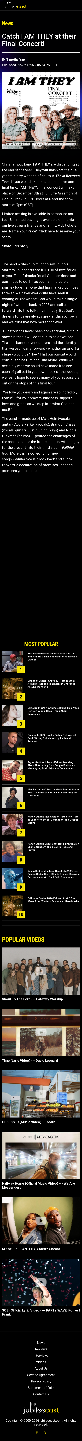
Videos (41, 1362)
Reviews (41, 1349)
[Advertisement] (41, 621)
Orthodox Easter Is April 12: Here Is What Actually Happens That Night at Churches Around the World (51, 683)
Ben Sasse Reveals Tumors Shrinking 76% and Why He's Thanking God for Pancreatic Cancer (52, 656)
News (41, 1343)
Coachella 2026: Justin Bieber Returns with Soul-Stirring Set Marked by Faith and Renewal (52, 738)
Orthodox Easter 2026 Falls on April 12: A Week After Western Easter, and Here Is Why (53, 900)
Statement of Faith (41, 1388)
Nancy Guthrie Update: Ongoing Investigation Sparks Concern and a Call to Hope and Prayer (53, 846)
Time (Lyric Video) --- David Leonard (30, 1060)
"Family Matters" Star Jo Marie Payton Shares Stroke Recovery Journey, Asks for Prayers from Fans (53, 792)
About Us (41, 1368)
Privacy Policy (41, 1381)
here (51, 231)
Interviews (41, 1356)
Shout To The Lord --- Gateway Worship (32, 999)
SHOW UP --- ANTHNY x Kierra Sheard (31, 1249)
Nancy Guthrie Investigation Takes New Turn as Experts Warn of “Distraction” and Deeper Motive (53, 819)
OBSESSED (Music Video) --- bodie (29, 1122)
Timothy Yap (15, 59)
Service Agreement (41, 1375)
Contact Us (41, 1394)
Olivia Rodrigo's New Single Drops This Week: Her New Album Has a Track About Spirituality (54, 711)
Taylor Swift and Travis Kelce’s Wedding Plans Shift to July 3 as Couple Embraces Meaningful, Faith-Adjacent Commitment (51, 765)
